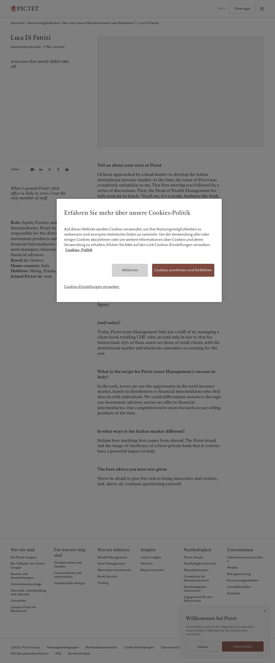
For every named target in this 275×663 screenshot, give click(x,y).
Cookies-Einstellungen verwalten (91, 286)
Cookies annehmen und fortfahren (183, 270)
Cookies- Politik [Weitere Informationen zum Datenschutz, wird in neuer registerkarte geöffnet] (78, 249)
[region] (139, 250)
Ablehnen (130, 270)
